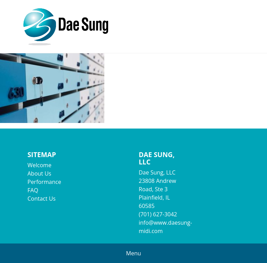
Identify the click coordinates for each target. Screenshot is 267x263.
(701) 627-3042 (158, 214)
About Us (39, 173)
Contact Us (41, 198)
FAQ (32, 190)
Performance (44, 182)
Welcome (39, 165)
